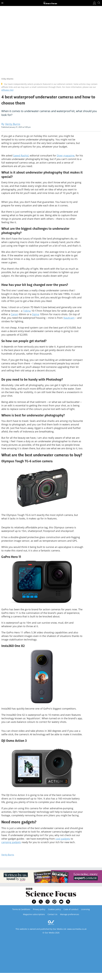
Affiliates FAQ (7, 90)
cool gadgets (62, 838)
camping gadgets (11, 842)
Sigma (35, 314)
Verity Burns (7, 854)
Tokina (27, 310)
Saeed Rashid (20, 155)
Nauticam (69, 317)
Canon (14, 314)
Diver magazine (65, 155)
